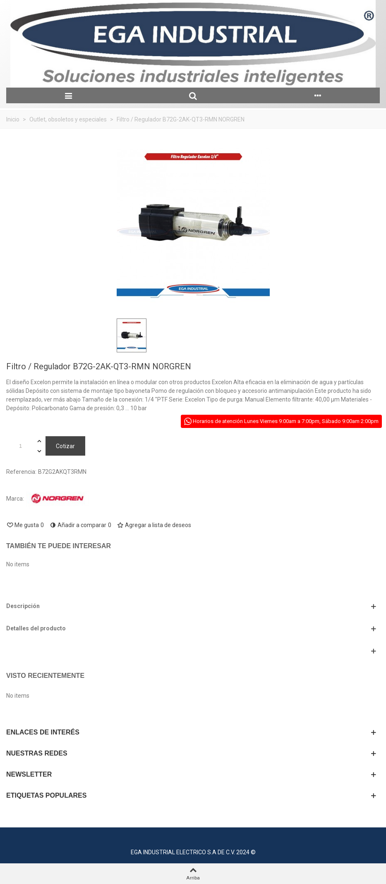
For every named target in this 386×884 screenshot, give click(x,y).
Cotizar (65, 446)
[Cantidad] (20, 446)
